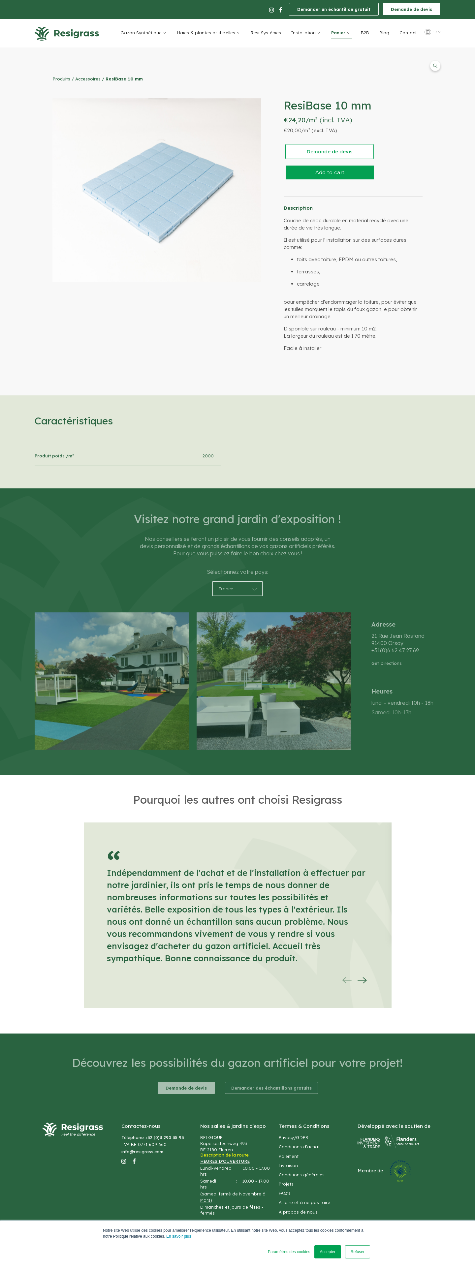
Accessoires (88, 78)
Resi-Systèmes (266, 32)
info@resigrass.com (142, 1151)
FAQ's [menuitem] (285, 1193)
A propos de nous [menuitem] (298, 1212)
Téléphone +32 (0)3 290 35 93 (152, 1137)
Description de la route (224, 1155)
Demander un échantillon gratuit (333, 9)
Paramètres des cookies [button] (289, 1252)
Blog (384, 32)
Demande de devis (411, 9)
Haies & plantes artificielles (206, 32)
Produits (61, 78)
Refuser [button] (357, 1252)
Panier (338, 32)
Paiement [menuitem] (289, 1156)
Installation (303, 32)
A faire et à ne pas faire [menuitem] (304, 1202)
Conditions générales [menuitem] (302, 1174)
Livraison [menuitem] (288, 1165)
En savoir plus (178, 1236)
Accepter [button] (327, 1252)
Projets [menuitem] (286, 1184)
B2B (365, 32)
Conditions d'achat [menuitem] (299, 1146)
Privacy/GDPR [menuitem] (293, 1137)
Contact (408, 32)
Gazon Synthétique (141, 32)
